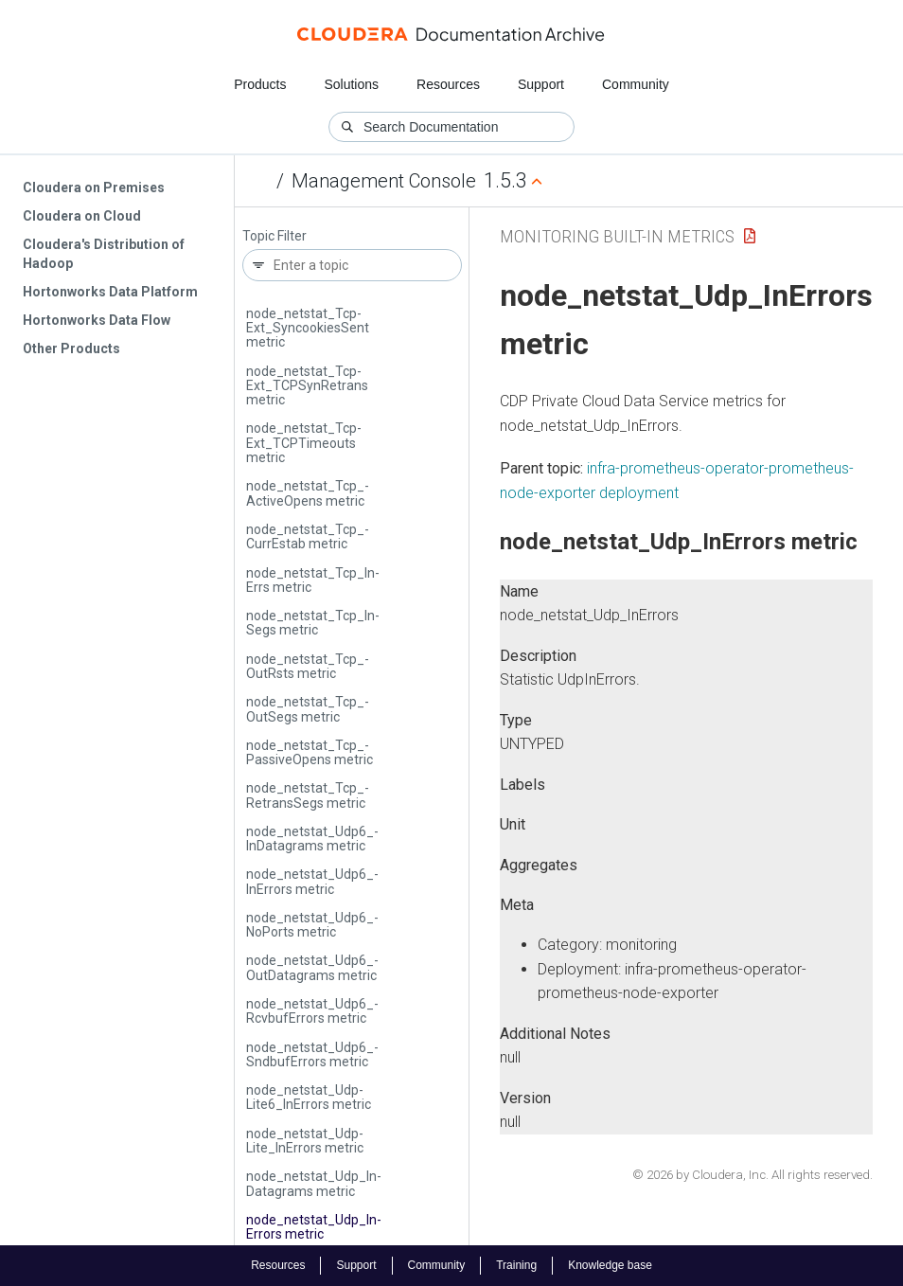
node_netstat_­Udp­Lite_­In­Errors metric (304, 1140)
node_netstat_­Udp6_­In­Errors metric (312, 881)
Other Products (71, 348)
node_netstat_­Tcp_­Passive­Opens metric (309, 752)
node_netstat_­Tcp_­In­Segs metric (313, 622)
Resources (448, 84)
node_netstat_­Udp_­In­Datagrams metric (313, 1183)
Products (260, 84)
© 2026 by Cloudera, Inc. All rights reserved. (752, 1175)
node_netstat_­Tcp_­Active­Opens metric (307, 493)
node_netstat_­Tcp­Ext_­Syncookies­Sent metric (307, 328)
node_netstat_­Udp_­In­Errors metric (313, 1226)
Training (516, 1265)
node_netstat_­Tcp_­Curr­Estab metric (307, 536)
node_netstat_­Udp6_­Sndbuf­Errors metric (312, 1054)
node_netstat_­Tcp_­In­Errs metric (313, 580)
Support (541, 84)
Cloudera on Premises (94, 187)
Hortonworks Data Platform (110, 291)
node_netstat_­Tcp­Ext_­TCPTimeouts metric (304, 442)
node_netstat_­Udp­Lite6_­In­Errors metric (308, 1097)
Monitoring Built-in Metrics (617, 236)
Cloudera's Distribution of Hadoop (104, 254)
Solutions (351, 84)
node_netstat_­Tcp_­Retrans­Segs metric (307, 795)
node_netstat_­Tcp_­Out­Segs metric (307, 708)
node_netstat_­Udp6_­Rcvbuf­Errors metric (312, 1011)
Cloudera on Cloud (82, 215)
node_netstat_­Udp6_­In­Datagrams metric (312, 838)
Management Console (384, 181)
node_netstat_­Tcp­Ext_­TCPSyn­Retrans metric (307, 386)
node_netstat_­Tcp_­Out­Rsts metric (307, 666)
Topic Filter (274, 236)
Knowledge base (610, 1265)
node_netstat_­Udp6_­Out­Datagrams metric (312, 967)
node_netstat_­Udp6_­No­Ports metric (312, 924)
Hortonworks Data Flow (96, 320)
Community (635, 84)
